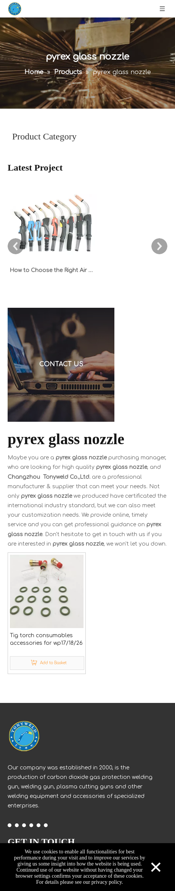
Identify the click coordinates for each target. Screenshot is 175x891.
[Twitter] (24, 825)
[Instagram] (38, 825)
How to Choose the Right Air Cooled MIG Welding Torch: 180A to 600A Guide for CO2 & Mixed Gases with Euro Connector (53, 270)
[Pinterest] (46, 825)
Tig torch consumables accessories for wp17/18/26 (46, 639)
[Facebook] (9, 825)
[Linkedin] (17, 825)
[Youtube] (31, 825)
